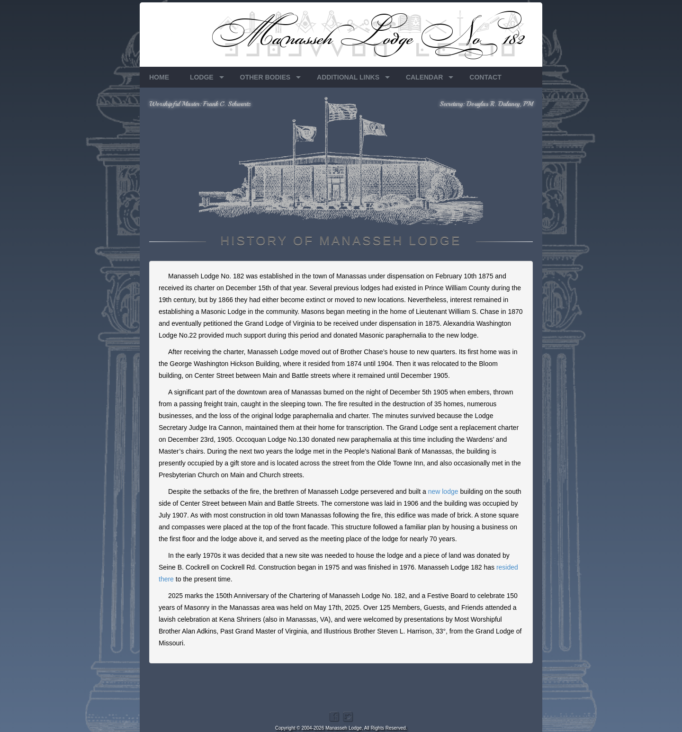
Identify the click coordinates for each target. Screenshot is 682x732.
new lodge (443, 491)
